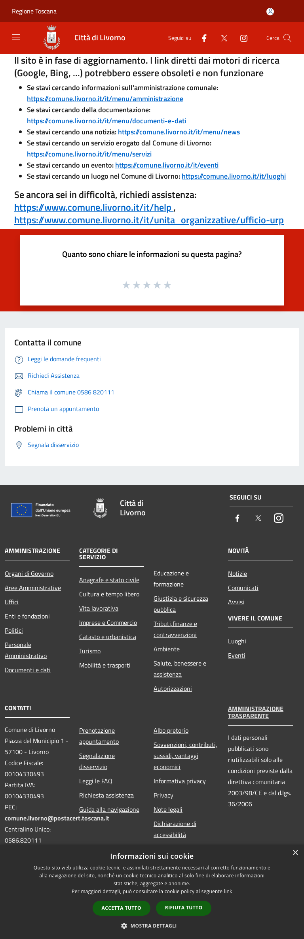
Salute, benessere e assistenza (180, 668)
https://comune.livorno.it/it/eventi (166, 165)
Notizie (237, 573)
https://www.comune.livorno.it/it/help (93, 207)
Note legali (168, 809)
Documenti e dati (28, 670)
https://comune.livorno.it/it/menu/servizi (89, 154)
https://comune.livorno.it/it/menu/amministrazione (105, 98)
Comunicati (243, 587)
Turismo (90, 651)
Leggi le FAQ (95, 781)
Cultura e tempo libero (109, 594)
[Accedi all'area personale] (270, 12)
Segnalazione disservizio (97, 761)
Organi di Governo (29, 573)
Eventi (236, 655)
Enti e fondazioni (27, 616)
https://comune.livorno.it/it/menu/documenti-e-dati (106, 120)
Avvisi (236, 602)
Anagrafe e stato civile (109, 580)
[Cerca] (287, 38)
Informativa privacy (180, 781)
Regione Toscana (34, 11)
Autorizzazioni (173, 688)
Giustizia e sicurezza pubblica (181, 604)
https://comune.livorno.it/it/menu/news (179, 131)
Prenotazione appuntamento (99, 736)
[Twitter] (221, 37)
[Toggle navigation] (16, 37)
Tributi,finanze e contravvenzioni (175, 629)
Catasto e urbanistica (107, 636)
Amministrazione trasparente (255, 712)
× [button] (295, 853)
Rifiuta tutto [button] (184, 907)
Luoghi (237, 641)
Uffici (12, 602)
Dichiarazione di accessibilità (175, 829)
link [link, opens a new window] (228, 891)
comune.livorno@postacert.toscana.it (57, 818)
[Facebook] (201, 37)
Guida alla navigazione (109, 809)
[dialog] (152, 892)
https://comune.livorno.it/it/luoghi (234, 176)
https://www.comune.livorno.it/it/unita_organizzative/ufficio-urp (149, 220)
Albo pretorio (171, 730)
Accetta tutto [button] (121, 908)
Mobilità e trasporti (105, 665)
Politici (14, 630)
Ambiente (167, 649)
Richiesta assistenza (106, 795)
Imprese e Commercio (108, 622)
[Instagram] (241, 37)
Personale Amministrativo (26, 650)
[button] (152, 926)
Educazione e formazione (171, 578)
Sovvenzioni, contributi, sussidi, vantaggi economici (185, 755)
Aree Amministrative (33, 587)
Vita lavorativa (98, 608)
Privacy (163, 795)
